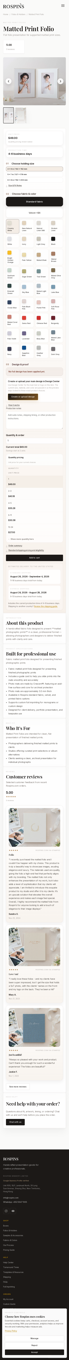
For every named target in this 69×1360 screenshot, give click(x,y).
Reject (35, 1345)
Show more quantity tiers (22, 539)
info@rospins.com (10, 1198)
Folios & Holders (18, 14)
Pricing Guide (9, 1250)
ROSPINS (10, 1159)
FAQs (5, 1282)
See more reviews (17, 1087)
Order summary (15, 546)
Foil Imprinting (9, 1287)
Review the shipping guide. (46, 606)
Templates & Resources (13, 1272)
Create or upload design (23, 397)
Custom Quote (9, 1304)
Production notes (34, 418)
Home (5, 14)
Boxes (6, 1226)
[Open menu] (63, 6)
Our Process (8, 1245)
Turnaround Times (11, 1267)
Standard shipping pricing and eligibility (26, 550)
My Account (8, 1299)
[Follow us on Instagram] (6, 1211)
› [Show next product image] (60, 81)
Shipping (7, 1277)
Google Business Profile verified (16, 1181)
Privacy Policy (11, 1331)
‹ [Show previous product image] (8, 81)
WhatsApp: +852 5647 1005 (15, 1202)
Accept (34, 1352)
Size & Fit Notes (15, 185)
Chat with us (15, 1122)
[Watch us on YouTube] (13, 1211)
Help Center (8, 1262)
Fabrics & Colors (10, 1240)
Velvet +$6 (34, 212)
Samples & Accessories (13, 1235)
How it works (14, 405)
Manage (35, 1338)
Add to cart (34, 558)
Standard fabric (34, 201)
